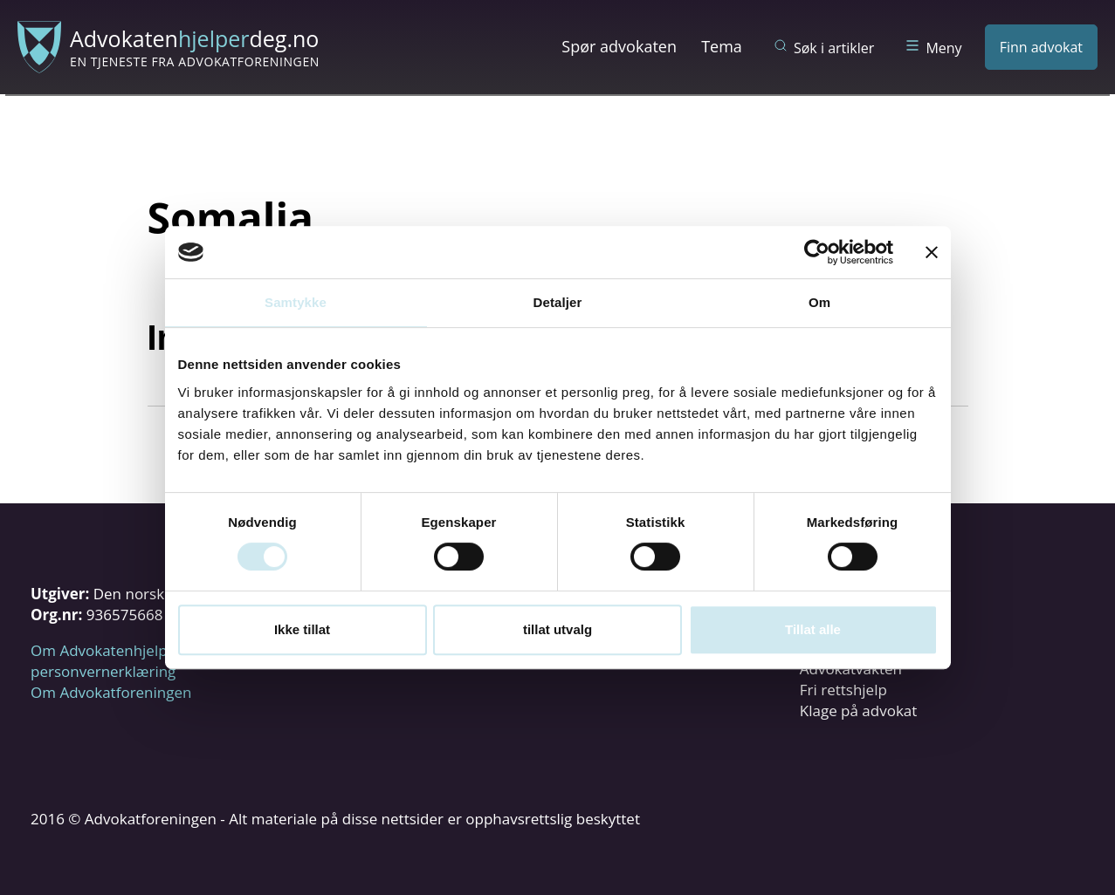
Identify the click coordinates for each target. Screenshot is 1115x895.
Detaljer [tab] (557, 302)
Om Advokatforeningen (111, 692)
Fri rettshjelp (843, 690)
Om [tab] (819, 302)
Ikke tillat (302, 629)
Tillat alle (813, 629)
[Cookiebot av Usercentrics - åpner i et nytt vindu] (816, 252)
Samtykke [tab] (296, 302)
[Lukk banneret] (932, 252)
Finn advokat (1041, 47)
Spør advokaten (619, 46)
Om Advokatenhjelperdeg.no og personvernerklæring (140, 660)
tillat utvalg (557, 629)
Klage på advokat (859, 710)
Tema (721, 46)
